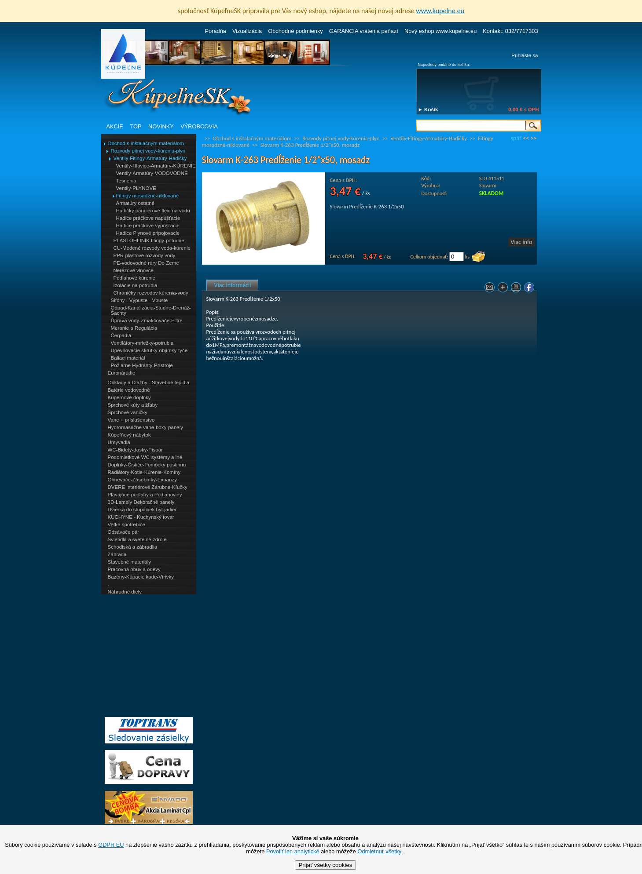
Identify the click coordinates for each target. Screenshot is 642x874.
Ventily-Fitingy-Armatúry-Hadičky (150, 158)
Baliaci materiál (128, 358)
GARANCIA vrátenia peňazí (363, 31)
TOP (135, 126)
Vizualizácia (247, 31)
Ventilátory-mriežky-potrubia (142, 343)
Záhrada (117, 554)
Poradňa (215, 31)
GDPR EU (111, 844)
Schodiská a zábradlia (133, 547)
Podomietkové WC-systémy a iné (145, 457)
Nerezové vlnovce (134, 270)
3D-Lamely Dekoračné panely (141, 502)
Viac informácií (232, 285)
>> (534, 138)
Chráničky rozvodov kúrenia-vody (151, 292)
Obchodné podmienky (295, 31)
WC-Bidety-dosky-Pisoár (135, 449)
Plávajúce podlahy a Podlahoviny (145, 494)
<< (526, 138)
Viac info (521, 242)
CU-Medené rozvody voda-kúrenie (152, 248)
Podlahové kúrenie (134, 277)
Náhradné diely (125, 591)
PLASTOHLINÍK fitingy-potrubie (149, 240)
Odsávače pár (123, 532)
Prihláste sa (524, 55)
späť (516, 138)
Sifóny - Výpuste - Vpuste (139, 300)
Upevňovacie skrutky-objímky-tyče (149, 350)
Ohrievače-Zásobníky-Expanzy (142, 479)
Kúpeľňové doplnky (129, 397)
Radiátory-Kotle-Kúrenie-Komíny (144, 472)
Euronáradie (122, 372)
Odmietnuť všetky (379, 851)
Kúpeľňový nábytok (129, 434)
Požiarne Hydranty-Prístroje (142, 365)
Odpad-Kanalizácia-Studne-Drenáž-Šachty (151, 310)
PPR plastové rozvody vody (145, 255)
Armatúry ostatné (135, 203)
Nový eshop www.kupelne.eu (440, 31)
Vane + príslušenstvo (131, 419)
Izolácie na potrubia (136, 285)
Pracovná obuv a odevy (134, 569)
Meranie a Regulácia (134, 328)
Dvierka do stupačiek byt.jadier (142, 509)
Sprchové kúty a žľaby (133, 405)
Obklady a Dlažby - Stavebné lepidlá (149, 382)
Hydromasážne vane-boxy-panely (145, 427)
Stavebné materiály (129, 561)
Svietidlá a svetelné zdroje (137, 539)
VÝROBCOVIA (199, 126)
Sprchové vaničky (127, 412)
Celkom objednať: (429, 257)
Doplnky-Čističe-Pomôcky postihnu (147, 464)
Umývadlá (119, 442)
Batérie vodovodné (129, 390)
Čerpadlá (121, 335)
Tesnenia (126, 180)
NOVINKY (161, 126)
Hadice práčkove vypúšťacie (148, 225)
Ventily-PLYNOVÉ (136, 188)
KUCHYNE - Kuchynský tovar (141, 517)
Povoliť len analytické (292, 851)
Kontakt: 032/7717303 (510, 31)
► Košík (428, 109)
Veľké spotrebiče (126, 524)
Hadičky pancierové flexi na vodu (153, 210)
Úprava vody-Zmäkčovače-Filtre (147, 320)
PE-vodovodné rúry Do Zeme (146, 263)
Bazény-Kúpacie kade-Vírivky (141, 576)
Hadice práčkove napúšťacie (148, 218)
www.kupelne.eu (440, 11)
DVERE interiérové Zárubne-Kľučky (147, 487)
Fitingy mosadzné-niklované (147, 195)
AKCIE (114, 126)
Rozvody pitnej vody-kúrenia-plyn (148, 150)
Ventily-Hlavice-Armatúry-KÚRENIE (156, 165)
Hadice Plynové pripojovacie (148, 233)
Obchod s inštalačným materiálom (146, 143)
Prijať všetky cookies (325, 865)
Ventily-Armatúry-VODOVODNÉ (152, 173)
